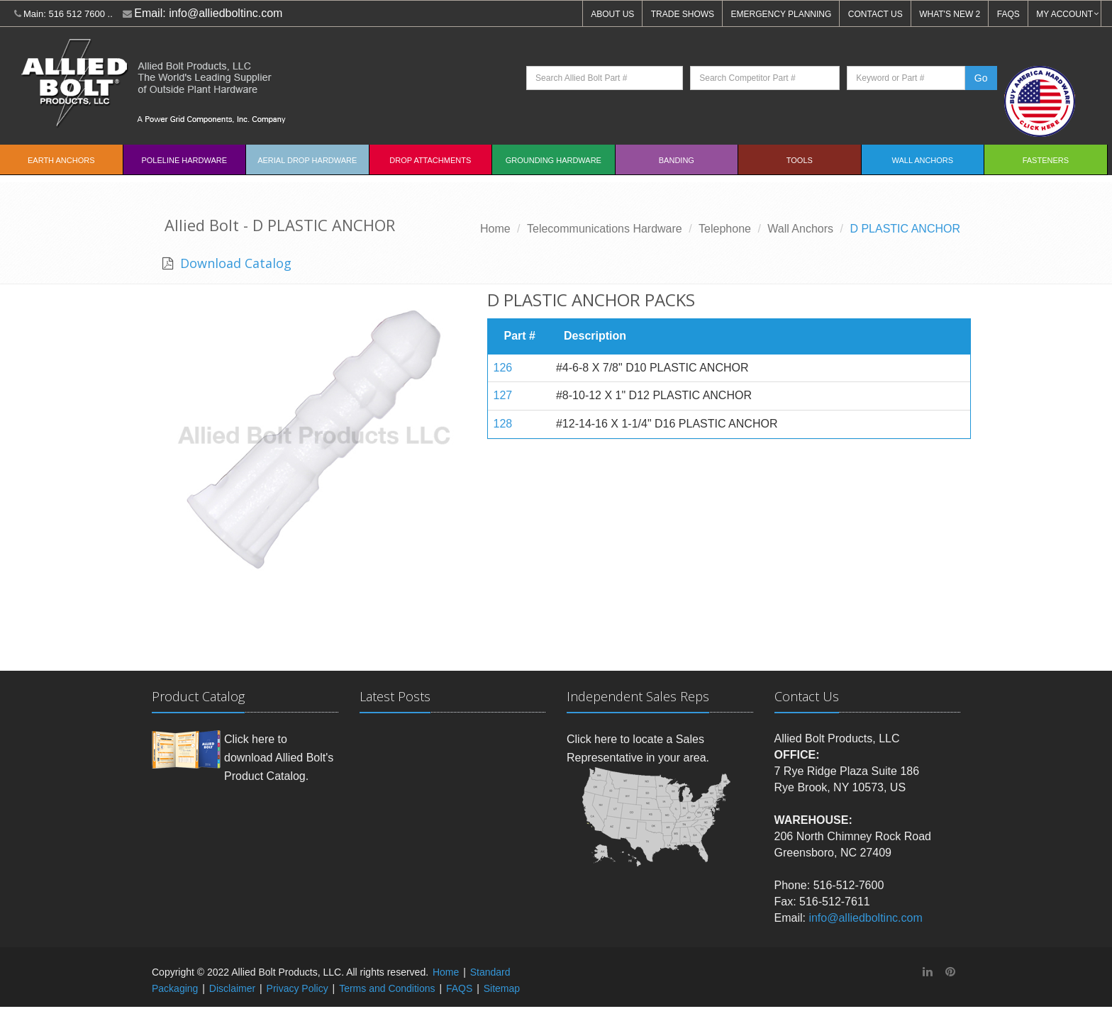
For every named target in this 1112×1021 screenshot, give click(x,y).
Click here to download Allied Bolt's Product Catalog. (278, 757)
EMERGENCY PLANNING (781, 14)
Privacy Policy (297, 988)
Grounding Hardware (553, 160)
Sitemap (502, 988)
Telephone (725, 229)
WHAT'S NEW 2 (949, 14)
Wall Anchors (923, 160)
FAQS (1008, 14)
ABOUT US (612, 14)
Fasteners (1046, 160)
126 (503, 368)
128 (503, 424)
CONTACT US (875, 14)
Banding (676, 160)
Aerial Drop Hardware (307, 160)
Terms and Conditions (387, 988)
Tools (799, 160)
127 (503, 395)
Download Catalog (234, 263)
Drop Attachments (430, 160)
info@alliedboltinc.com (225, 13)
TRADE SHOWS (682, 14)
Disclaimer (232, 988)
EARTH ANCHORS (61, 160)
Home (495, 229)
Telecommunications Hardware (604, 229)
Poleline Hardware (184, 160)
